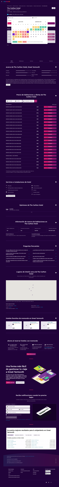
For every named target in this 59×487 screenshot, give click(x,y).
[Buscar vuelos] (1, 5)
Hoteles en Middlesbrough (11, 441)
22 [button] (25, 34)
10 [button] (38, 29)
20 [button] (20, 34)
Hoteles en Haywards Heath (11, 444)
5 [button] (18, 29)
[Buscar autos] (1, 9)
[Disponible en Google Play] (48, 471)
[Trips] (1, 12)
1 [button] (25, 27)
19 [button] (18, 34)
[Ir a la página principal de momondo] (7, 1)
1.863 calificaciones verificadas (17, 14)
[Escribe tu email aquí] (19, 412)
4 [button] (40, 27)
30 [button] (27, 36)
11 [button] (40, 29)
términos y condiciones (22, 419)
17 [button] (13, 34)
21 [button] (31, 34)
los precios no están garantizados (29, 456)
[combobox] (19, 406)
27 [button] (20, 36)
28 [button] (23, 36)
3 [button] (13, 29)
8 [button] (25, 29)
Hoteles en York (33, 445)
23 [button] (27, 34)
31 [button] (13, 39)
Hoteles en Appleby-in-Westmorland (37, 447)
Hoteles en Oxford (10, 445)
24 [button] (13, 36)
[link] (31, 354)
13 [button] (45, 29)
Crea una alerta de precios (48, 347)
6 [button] (20, 29)
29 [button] (25, 36)
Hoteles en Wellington (10, 447)
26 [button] (18, 36)
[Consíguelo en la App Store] (48, 473)
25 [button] (15, 36)
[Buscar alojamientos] (1, 7)
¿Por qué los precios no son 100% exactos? (32, 462)
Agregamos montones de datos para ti (32, 461)
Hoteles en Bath (33, 444)
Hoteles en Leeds (34, 441)
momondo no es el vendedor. (32, 459)
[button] (2, 1)
